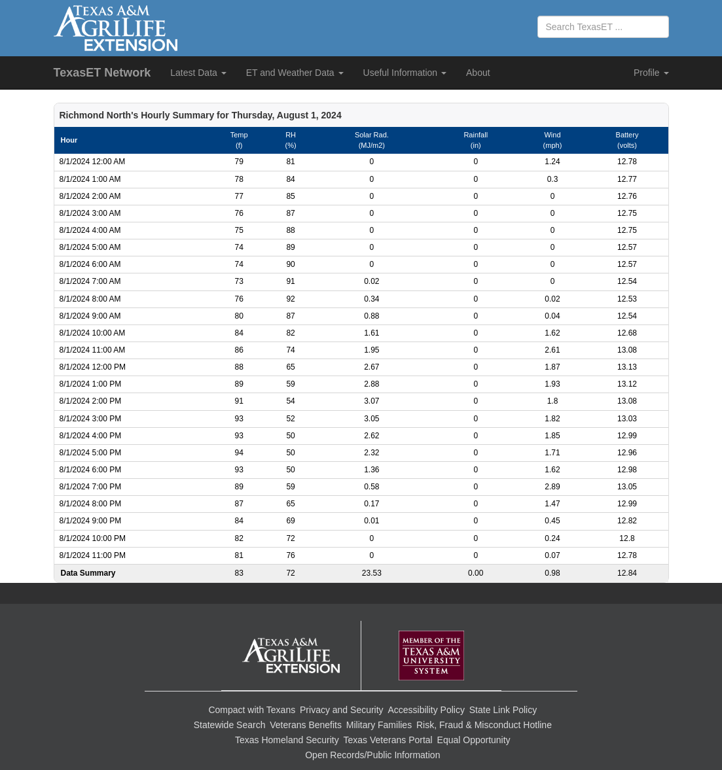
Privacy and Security (342, 710)
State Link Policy (503, 710)
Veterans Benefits (306, 725)
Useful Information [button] (405, 72)
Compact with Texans (251, 710)
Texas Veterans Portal (388, 740)
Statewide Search (230, 725)
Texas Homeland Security (287, 740)
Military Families (379, 725)
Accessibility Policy (426, 710)
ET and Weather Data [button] (295, 72)
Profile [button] (651, 72)
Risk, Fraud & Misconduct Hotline (484, 725)
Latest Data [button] (198, 72)
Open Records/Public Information (372, 755)
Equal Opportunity (474, 740)
